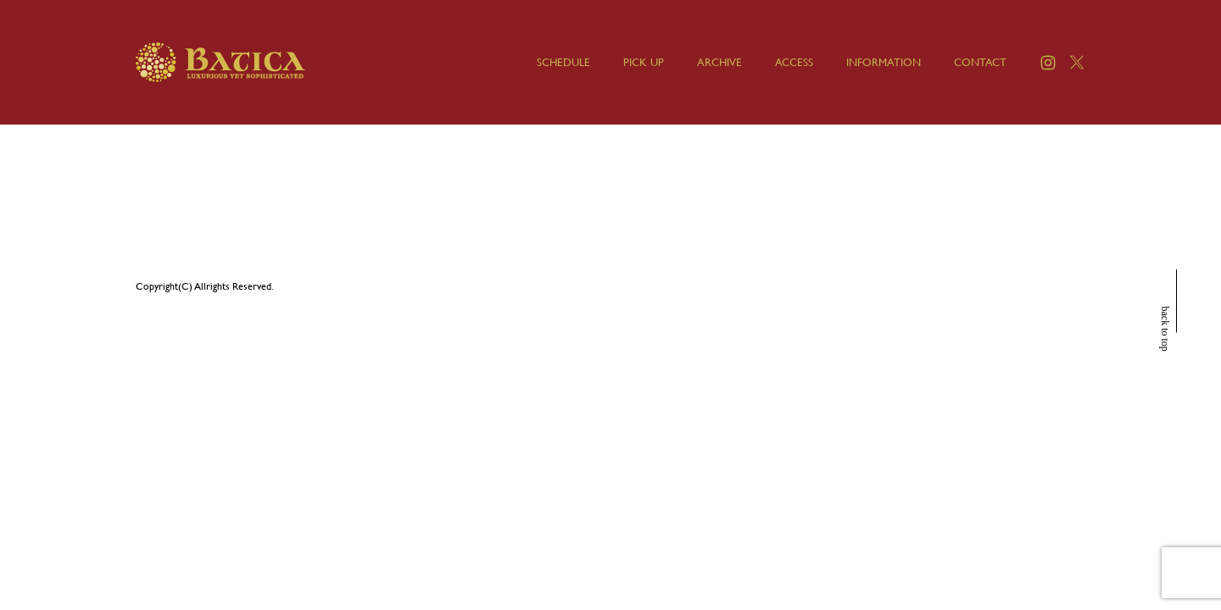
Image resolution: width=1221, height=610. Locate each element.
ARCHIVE (719, 62)
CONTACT (980, 62)
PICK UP (643, 62)
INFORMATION (883, 62)
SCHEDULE (563, 62)
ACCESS (794, 62)
